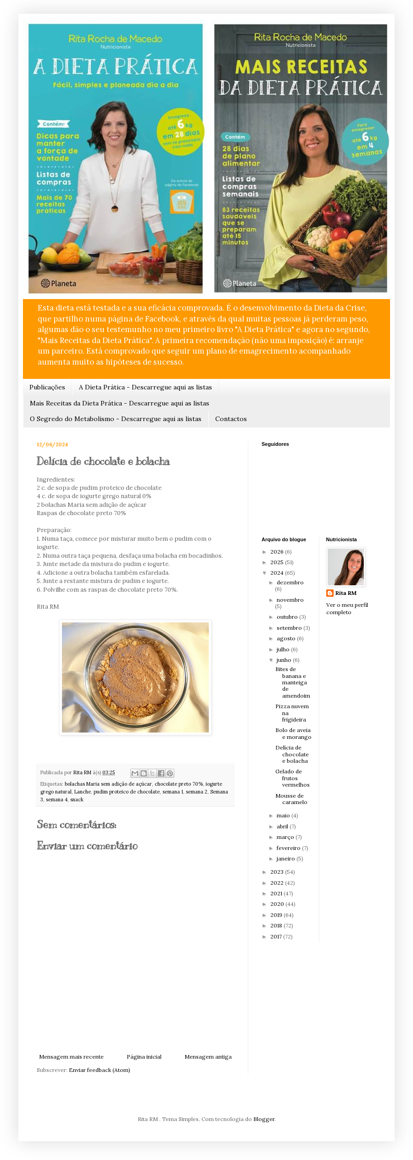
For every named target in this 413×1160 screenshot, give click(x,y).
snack (77, 799)
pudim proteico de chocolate (127, 791)
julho (284, 649)
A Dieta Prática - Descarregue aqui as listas (145, 387)
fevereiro (289, 847)
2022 (277, 882)
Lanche (82, 791)
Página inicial (144, 1056)
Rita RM (346, 592)
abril (283, 826)
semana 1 (172, 791)
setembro (290, 627)
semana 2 (196, 791)
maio (284, 815)
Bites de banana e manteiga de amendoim (292, 682)
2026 (277, 551)
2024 (277, 572)
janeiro (286, 858)
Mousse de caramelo (291, 798)
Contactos (231, 419)
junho (285, 659)
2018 (277, 925)
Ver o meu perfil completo (347, 608)
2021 (277, 893)
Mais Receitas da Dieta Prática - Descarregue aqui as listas (119, 403)
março (286, 836)
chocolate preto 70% (179, 784)
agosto (287, 638)
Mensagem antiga (208, 1056)
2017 (276, 936)
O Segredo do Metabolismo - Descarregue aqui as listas (115, 419)
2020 (277, 903)
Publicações (47, 387)
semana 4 (56, 799)
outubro (288, 616)
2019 (277, 914)
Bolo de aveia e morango (293, 733)
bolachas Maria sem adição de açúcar (108, 784)
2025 (277, 562)
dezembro (290, 582)
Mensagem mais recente (71, 1056)
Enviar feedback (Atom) (99, 1069)
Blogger (263, 1119)
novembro (290, 599)
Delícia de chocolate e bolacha (292, 754)
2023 (277, 871)
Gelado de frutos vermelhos (292, 778)
